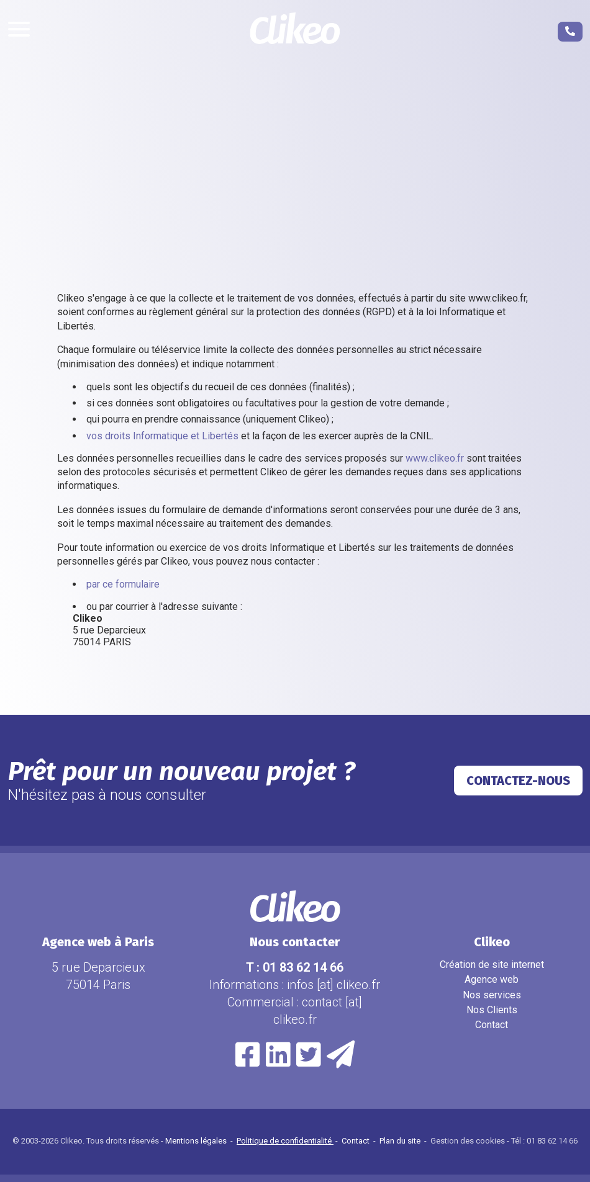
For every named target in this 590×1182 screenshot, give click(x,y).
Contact (491, 1025)
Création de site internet (492, 964)
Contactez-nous (518, 780)
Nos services (492, 995)
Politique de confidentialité (285, 1140)
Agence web (492, 979)
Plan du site (400, 1140)
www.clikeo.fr (435, 458)
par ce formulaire (123, 584)
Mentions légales (197, 1140)
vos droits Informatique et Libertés (162, 436)
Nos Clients (491, 1010)
